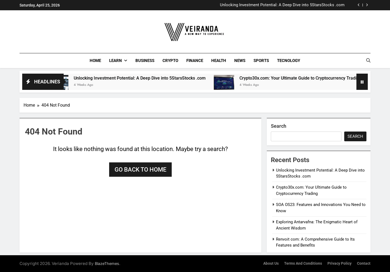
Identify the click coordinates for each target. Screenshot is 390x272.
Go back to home (140, 169)
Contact (363, 263)
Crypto (170, 60)
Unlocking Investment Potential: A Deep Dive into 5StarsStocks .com (282, 5)
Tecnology (288, 60)
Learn (115, 60)
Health (218, 60)
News (239, 60)
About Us (271, 263)
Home (95, 60)
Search (278, 126)
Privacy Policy (339, 263)
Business (144, 60)
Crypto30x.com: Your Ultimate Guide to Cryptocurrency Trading (307, 77)
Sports (261, 60)
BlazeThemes (107, 263)
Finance (194, 60)
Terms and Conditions (303, 263)
